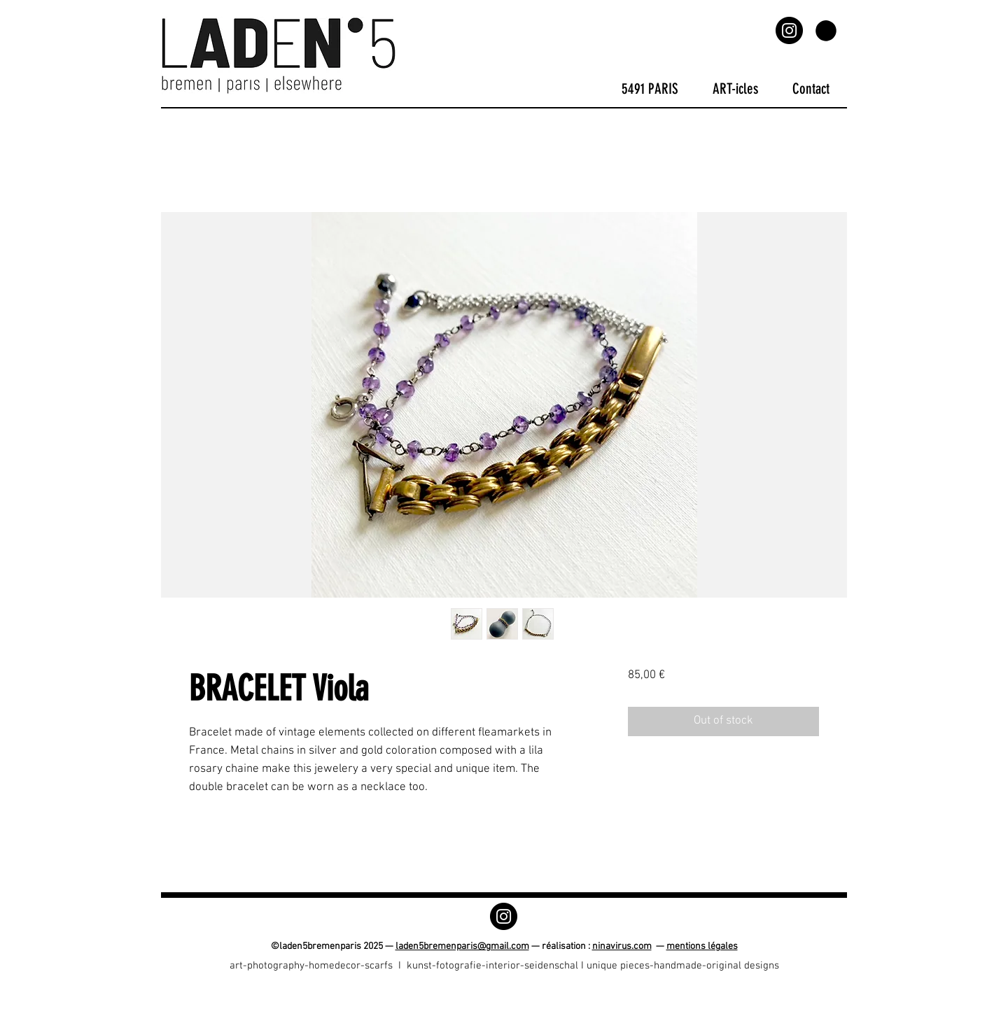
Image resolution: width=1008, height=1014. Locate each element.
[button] (826, 30)
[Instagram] (789, 30)
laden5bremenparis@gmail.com (462, 946)
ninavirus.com (622, 946)
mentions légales (702, 946)
